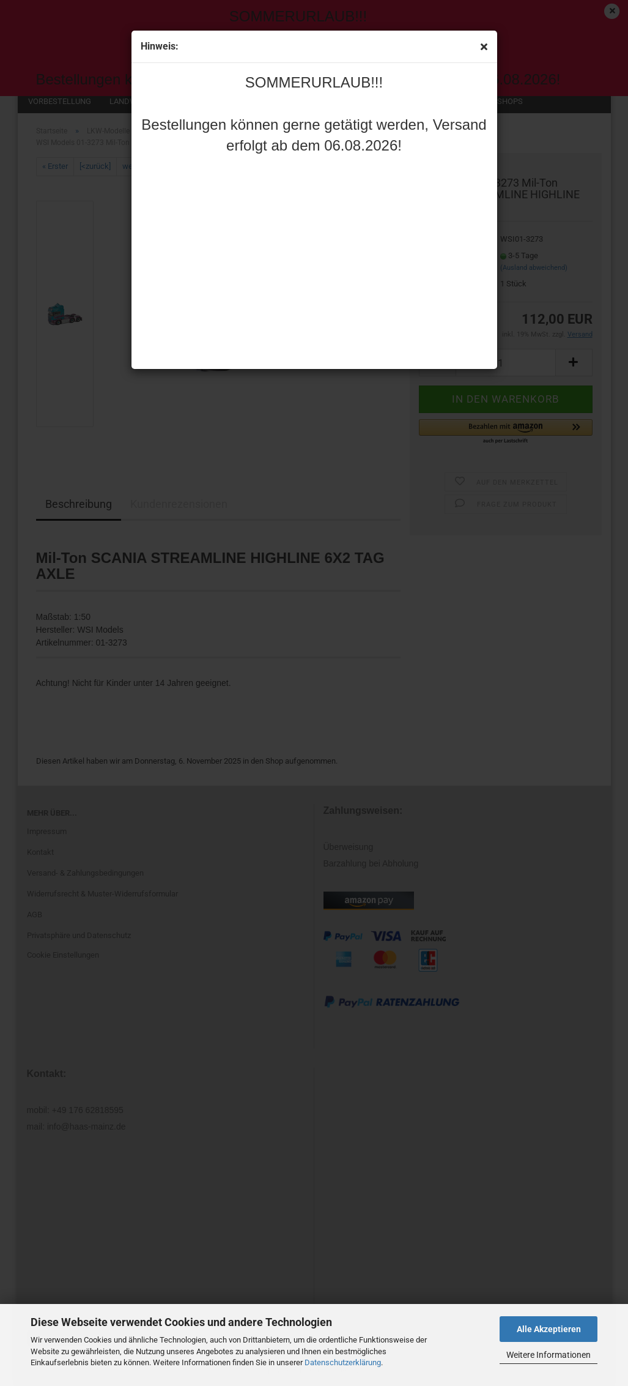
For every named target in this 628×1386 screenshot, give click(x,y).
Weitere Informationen (548, 1355)
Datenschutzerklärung (343, 1362)
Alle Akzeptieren (549, 1329)
